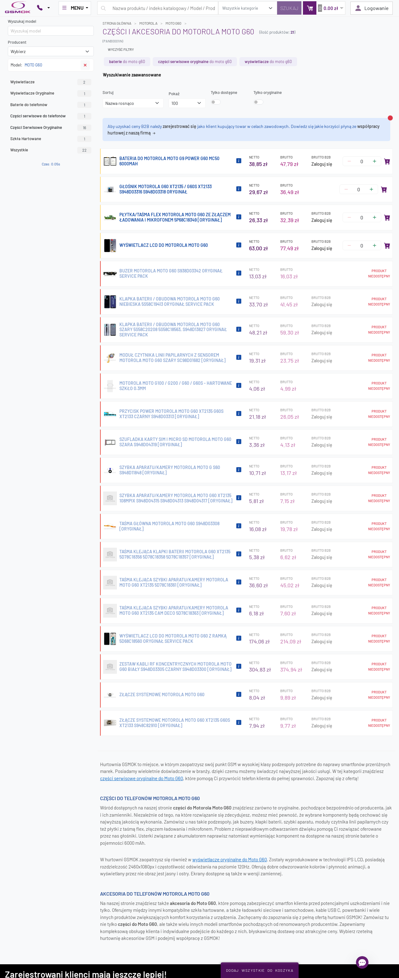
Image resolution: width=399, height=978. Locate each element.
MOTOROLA (148, 23)
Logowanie (371, 8)
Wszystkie (50, 150)
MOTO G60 (173, 23)
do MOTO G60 (127, 61)
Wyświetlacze (50, 82)
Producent (17, 42)
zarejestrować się (179, 126)
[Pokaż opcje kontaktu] (43, 8)
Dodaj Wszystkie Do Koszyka (259, 970)
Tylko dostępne (224, 92)
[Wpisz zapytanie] (157, 8)
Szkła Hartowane (50, 139)
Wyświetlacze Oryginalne (50, 93)
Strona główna (117, 23)
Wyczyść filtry (121, 49)
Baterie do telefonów (50, 105)
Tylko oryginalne (267, 92)
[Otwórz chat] (362, 962)
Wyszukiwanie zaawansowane (132, 74)
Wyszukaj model (22, 21)
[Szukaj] (289, 8)
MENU (72, 8)
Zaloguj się (321, 164)
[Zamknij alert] (390, 118)
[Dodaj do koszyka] (387, 161)
